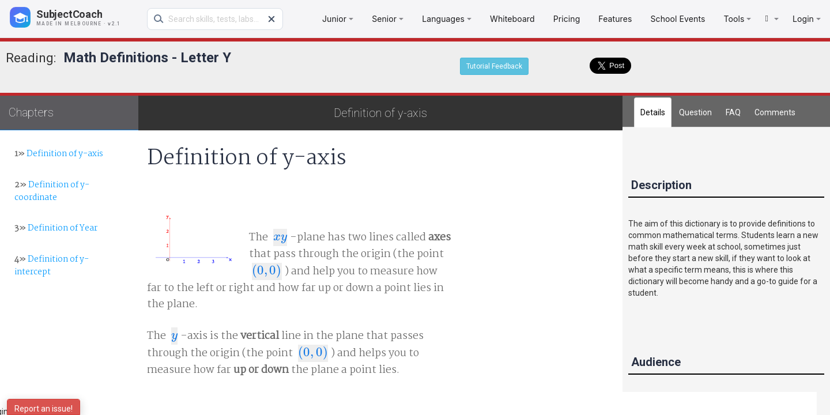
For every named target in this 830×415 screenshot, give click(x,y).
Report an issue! (43, 408)
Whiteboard (512, 19)
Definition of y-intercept (51, 265)
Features (615, 19)
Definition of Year (55, 228)
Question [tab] (695, 112)
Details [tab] (652, 112)
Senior (387, 19)
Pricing (566, 19)
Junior (337, 19)
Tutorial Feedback (494, 66)
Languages (446, 19)
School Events (677, 19)
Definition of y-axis (58, 154)
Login (807, 19)
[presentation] (280, 237)
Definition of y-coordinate (51, 191)
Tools (737, 19)
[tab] (775, 112)
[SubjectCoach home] (75, 17)
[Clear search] (271, 19)
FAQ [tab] (733, 112)
